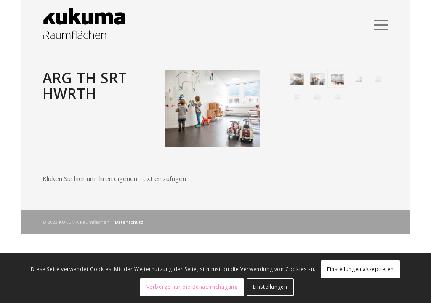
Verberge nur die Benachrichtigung (192, 286)
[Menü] (378, 24)
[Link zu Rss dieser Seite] (369, 221)
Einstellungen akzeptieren (360, 269)
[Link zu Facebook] (382, 221)
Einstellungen (270, 286)
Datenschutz (129, 222)
